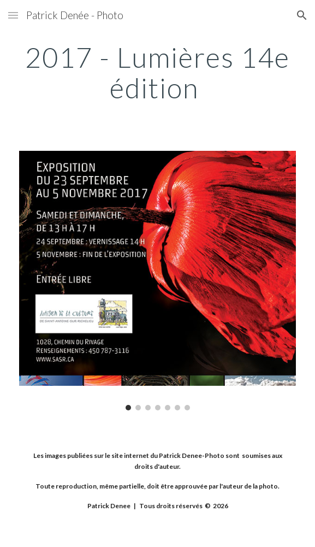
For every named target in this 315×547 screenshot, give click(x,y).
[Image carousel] (157, 280)
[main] (157, 72)
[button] (13, 15)
